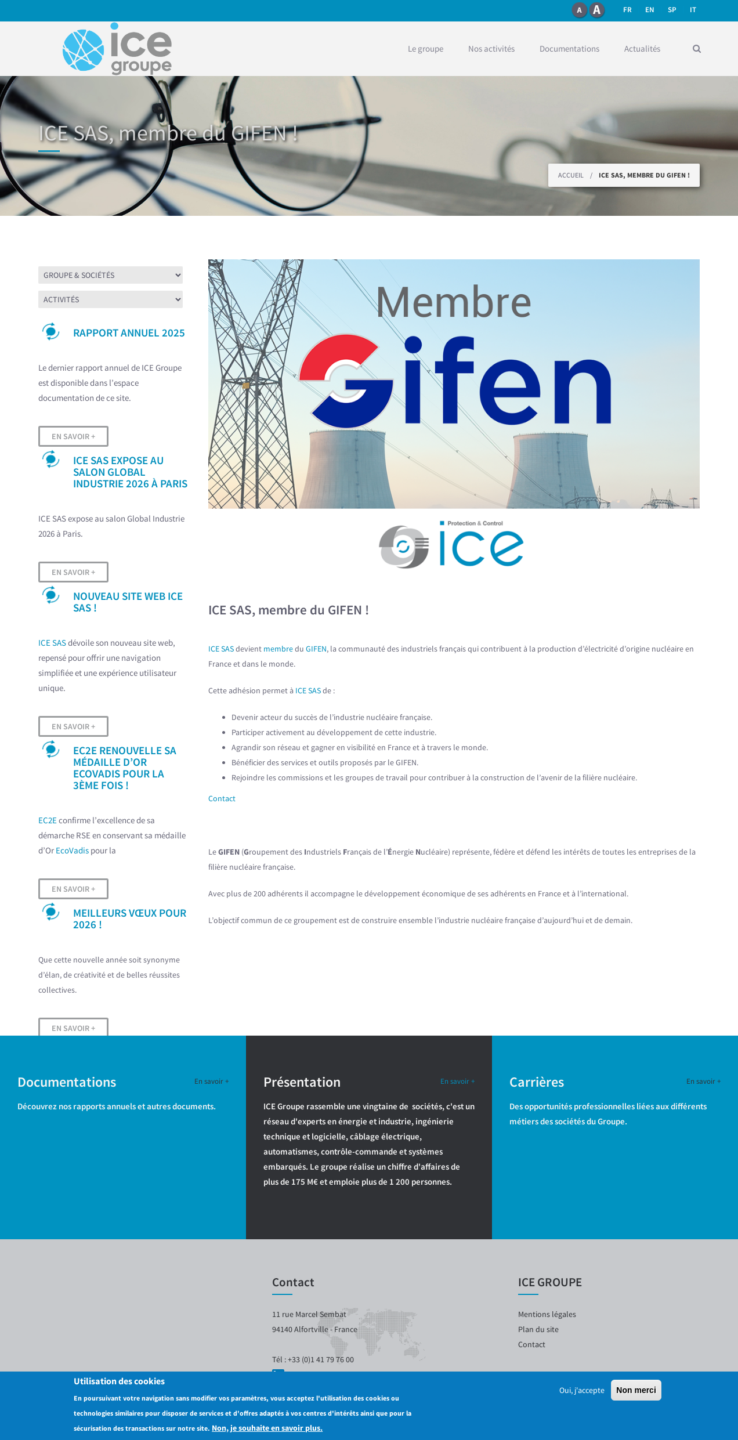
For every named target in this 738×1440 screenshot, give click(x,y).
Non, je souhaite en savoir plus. (267, 1428)
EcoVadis (72, 850)
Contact (222, 798)
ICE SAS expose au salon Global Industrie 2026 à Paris (130, 471)
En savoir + (73, 436)
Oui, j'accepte (582, 1390)
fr (627, 10)
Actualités (642, 48)
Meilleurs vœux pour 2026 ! (129, 918)
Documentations (569, 48)
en (649, 10)
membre (278, 648)
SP (672, 10)
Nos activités (491, 48)
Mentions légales (547, 1314)
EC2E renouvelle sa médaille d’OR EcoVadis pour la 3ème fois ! (124, 767)
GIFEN (316, 648)
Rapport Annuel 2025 (129, 332)
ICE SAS (52, 642)
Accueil (571, 175)
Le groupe (425, 48)
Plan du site (538, 1329)
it (693, 10)
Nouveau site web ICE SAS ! (128, 601)
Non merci (636, 1390)
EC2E (47, 820)
